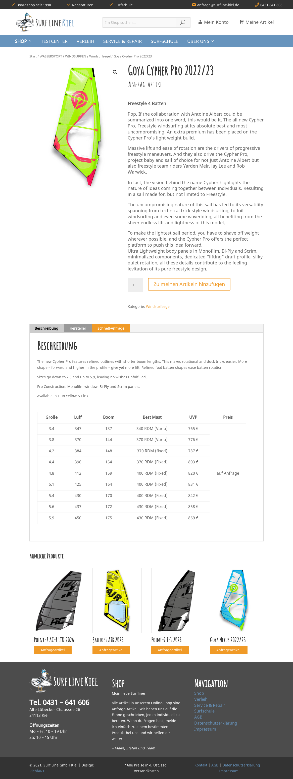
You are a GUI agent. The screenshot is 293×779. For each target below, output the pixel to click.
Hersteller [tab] (78, 328)
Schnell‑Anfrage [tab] (111, 328)
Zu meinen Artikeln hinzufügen (189, 284)
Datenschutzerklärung (215, 723)
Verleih (201, 699)
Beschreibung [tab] (46, 328)
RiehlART (36, 770)
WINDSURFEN (75, 56)
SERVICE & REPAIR (122, 41)
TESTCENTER (54, 41)
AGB (198, 717)
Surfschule (204, 711)
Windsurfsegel (100, 56)
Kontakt (200, 765)
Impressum (205, 729)
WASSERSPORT (51, 56)
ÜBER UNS (198, 41)
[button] (115, 72)
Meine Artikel (256, 22)
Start (33, 56)
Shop (199, 693)
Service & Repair (209, 705)
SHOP (21, 41)
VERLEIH (85, 41)
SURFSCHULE (164, 41)
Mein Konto (213, 22)
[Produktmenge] (135, 285)
